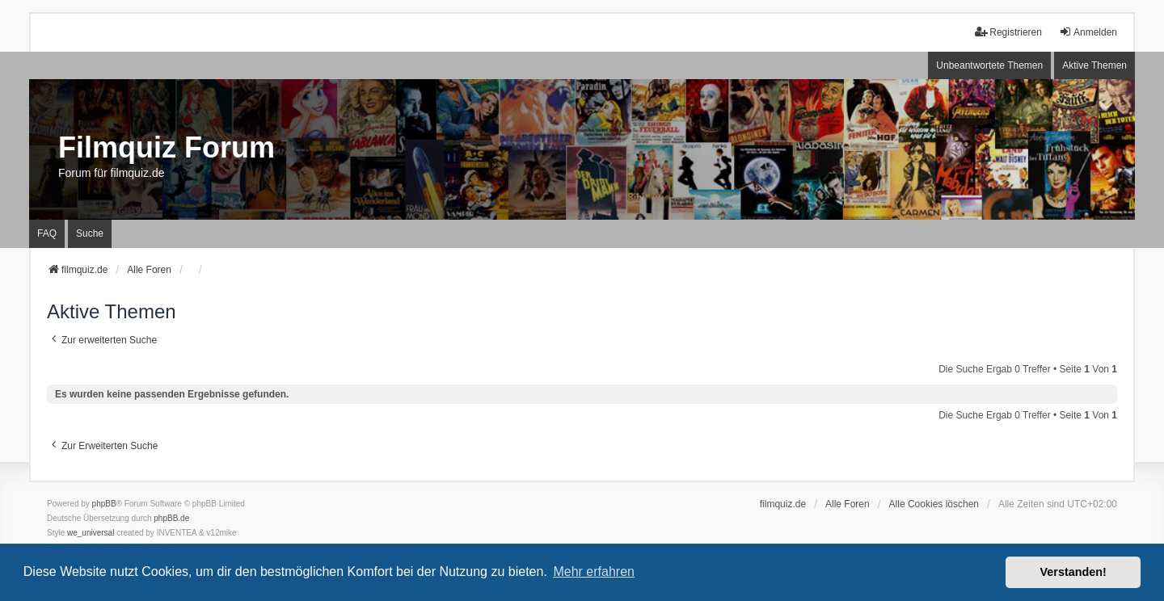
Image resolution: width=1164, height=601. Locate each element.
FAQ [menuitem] (47, 233)
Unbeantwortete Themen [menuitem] (989, 65)
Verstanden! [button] (1073, 571)
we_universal (90, 532)
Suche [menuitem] (89, 233)
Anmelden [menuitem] (1088, 32)
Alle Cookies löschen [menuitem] (934, 504)
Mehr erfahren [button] (594, 571)
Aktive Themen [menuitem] (1094, 65)
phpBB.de (171, 518)
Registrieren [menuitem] (1008, 32)
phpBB (104, 503)
